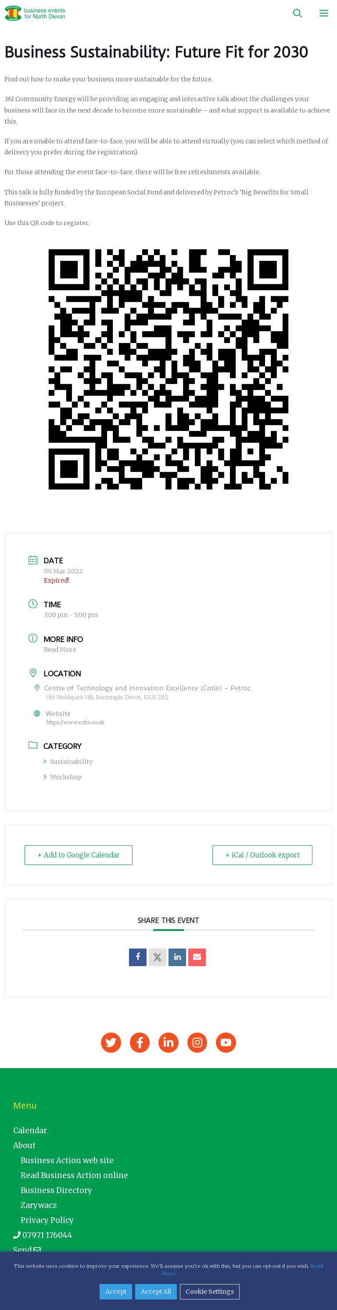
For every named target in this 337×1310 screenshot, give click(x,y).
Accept (115, 1291)
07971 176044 (42, 1235)
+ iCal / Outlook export (262, 855)
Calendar (30, 1130)
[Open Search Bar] (297, 13)
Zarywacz (39, 1205)
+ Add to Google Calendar (78, 855)
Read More (60, 649)
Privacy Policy (47, 1220)
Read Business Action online (74, 1175)
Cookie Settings (210, 1291)
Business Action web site (67, 1160)
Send (27, 1250)
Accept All (156, 1291)
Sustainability (68, 762)
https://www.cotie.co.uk (75, 722)
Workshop (63, 777)
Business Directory (56, 1190)
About (24, 1145)
